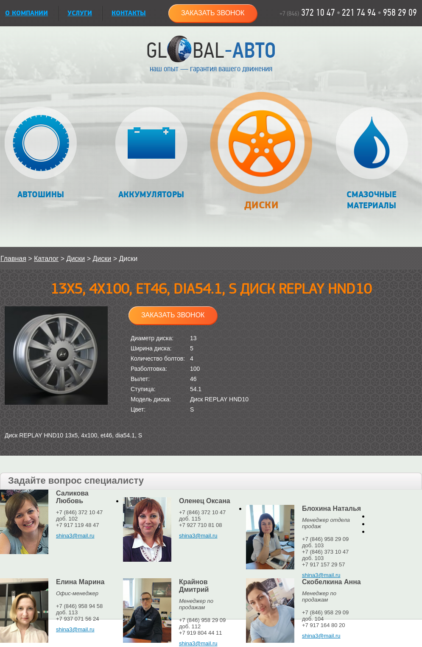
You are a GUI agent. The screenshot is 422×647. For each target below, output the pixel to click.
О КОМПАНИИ (26, 13)
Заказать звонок (213, 13)
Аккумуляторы (151, 153)
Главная (13, 258)
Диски (261, 155)
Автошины (41, 153)
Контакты (129, 13)
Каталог (46, 258)
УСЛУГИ (79, 13)
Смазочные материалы (371, 158)
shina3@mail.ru (75, 535)
